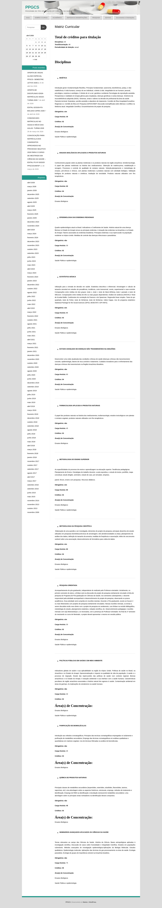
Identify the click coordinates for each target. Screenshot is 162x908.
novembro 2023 (33, 245)
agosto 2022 (32, 292)
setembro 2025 (33, 198)
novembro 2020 (33, 359)
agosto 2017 (32, 473)
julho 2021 (31, 328)
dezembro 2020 (33, 355)
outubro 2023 (32, 249)
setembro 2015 (33, 489)
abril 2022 (31, 308)
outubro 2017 (32, 465)
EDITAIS (108, 18)
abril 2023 (31, 269)
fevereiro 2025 (32, 214)
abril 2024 (31, 230)
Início (28, 18)
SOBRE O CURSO (41, 18)
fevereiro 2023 (32, 277)
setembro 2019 (33, 387)
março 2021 (31, 343)
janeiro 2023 (32, 281)
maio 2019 (31, 402)
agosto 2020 (32, 371)
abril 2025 (31, 206)
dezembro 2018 (33, 418)
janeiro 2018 (32, 457)
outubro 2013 (32, 508)
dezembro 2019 (33, 383)
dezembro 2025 (33, 194)
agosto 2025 (32, 202)
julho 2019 (31, 394)
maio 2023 (31, 265)
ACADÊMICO (57, 18)
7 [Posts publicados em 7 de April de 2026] (32, 46)
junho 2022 (31, 300)
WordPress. (93, 902)
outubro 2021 (32, 320)
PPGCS (32, 7)
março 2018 (31, 449)
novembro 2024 (33, 226)
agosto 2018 (32, 430)
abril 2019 (31, 406)
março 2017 (31, 481)
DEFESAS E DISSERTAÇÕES (77, 18)
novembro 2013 (33, 504)
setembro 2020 (33, 367)
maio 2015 (31, 497)
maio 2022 (31, 304)
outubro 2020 (32, 363)
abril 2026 (31, 182)
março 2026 (31, 186)
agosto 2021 (32, 324)
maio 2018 (31, 442)
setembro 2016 (33, 485)
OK (43, 26)
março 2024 (31, 234)
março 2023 (31, 273)
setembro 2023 (33, 253)
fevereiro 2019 (32, 414)
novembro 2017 (33, 461)
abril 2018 (31, 445)
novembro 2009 (33, 512)
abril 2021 (31, 339)
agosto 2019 (32, 391)
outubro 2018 (32, 422)
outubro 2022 (32, 288)
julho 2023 (31, 257)
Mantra (85, 902)
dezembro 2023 (33, 241)
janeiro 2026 (32, 190)
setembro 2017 (33, 469)
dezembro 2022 (33, 285)
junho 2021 (31, 332)
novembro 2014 (33, 500)
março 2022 (31, 312)
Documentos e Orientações (125, 18)
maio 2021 (31, 336)
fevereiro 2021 (32, 347)
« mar (35, 59)
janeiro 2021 (32, 351)
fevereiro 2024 (32, 237)
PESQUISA (96, 18)
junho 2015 (31, 493)
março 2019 (31, 410)
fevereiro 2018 (32, 453)
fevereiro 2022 (32, 316)
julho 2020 (31, 375)
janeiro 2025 (32, 218)
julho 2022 (31, 296)
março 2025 (31, 210)
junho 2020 (31, 379)
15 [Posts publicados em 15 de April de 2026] (36, 49)
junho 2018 (31, 438)
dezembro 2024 (33, 222)
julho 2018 (31, 434)
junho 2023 (31, 261)
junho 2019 (31, 398)
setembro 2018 (33, 426)
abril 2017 (31, 477)
